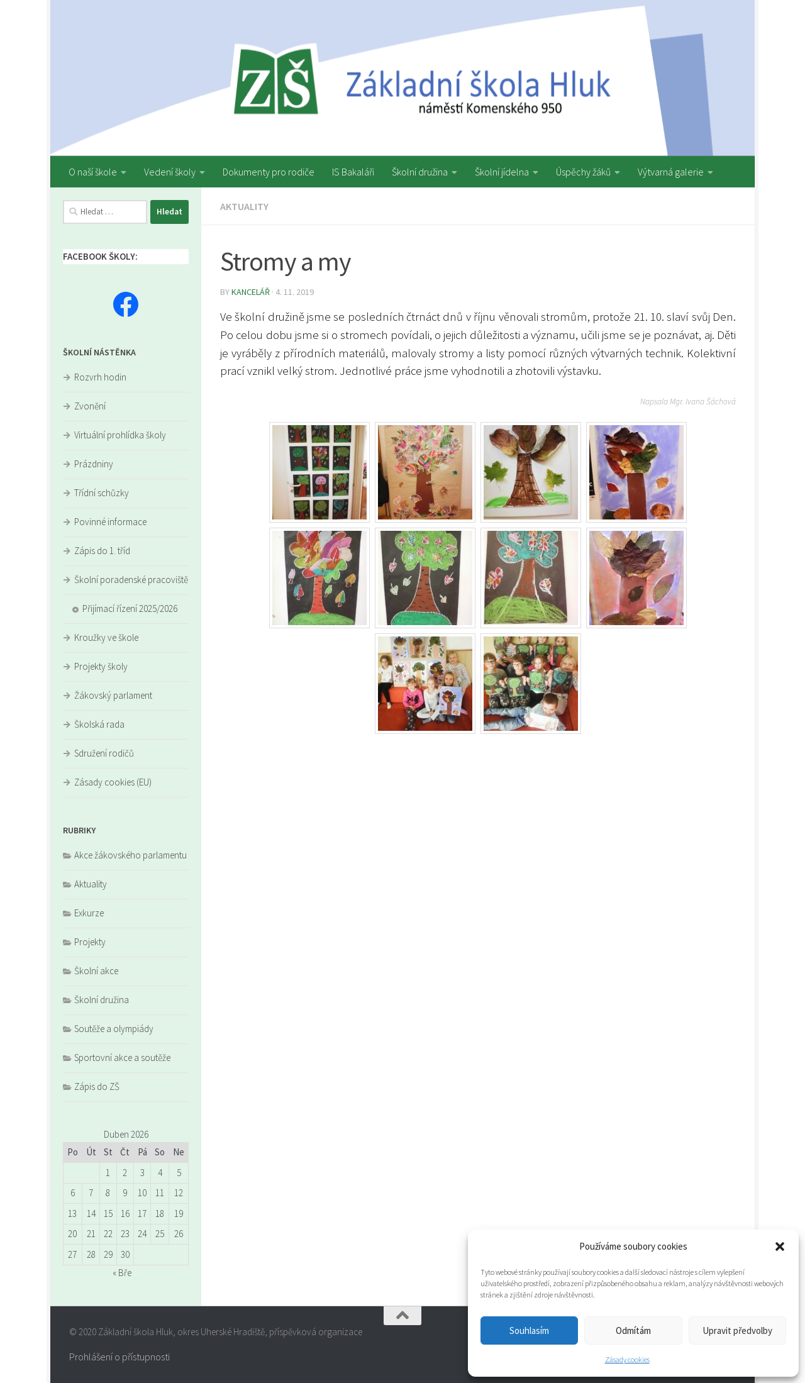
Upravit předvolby (737, 1330)
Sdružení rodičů (104, 753)
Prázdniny (93, 464)
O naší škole (93, 171)
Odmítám (633, 1330)
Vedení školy (170, 171)
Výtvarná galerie (671, 171)
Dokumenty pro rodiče (268, 171)
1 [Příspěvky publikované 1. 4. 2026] (108, 1173)
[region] (402, 78)
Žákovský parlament (113, 695)
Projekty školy (101, 666)
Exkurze (89, 913)
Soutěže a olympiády (113, 1029)
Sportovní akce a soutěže (122, 1058)
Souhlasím (529, 1330)
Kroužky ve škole (106, 637)
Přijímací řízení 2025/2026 (129, 608)
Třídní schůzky (101, 493)
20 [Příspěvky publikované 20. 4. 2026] (72, 1234)
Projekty (90, 942)
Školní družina (420, 171)
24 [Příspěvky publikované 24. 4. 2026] (142, 1234)
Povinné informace (110, 522)
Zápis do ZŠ (96, 1086)
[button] (780, 1246)
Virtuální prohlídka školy (120, 435)
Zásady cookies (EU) (113, 782)
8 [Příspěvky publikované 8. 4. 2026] (108, 1193)
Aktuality (244, 206)
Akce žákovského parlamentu (130, 855)
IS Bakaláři (353, 171)
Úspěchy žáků (583, 171)
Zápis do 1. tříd (102, 551)
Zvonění (90, 406)
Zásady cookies (627, 1359)
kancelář (250, 291)
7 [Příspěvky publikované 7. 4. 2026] (91, 1193)
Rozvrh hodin (100, 377)
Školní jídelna (502, 171)
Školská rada (99, 724)
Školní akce (96, 971)
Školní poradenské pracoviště (131, 580)
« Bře (122, 1273)
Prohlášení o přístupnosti (119, 1356)
